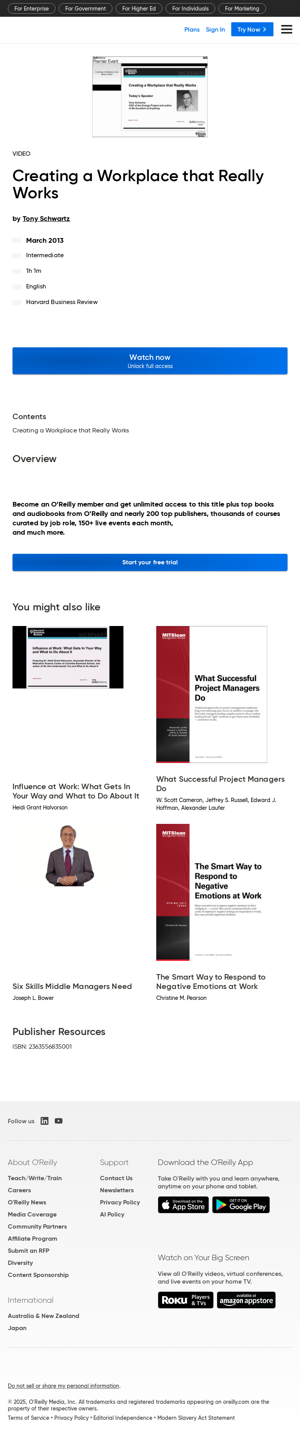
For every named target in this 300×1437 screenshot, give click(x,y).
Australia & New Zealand (43, 1316)
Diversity (20, 1263)
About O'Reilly (32, 1162)
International (31, 1300)
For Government (85, 8)
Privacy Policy (120, 1202)
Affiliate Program (32, 1238)
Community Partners (37, 1226)
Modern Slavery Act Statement (196, 1417)
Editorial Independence (122, 1417)
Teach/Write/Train (35, 1178)
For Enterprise (31, 8)
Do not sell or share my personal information (63, 1385)
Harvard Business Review (62, 302)
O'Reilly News (27, 1202)
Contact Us (116, 1178)
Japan (17, 1328)
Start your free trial (150, 562)
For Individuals (190, 8)
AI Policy (112, 1214)
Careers (19, 1190)
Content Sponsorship (38, 1275)
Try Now (252, 29)
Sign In (215, 29)
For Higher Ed (139, 8)
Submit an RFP (28, 1251)
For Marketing (242, 8)
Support (114, 1162)
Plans (192, 29)
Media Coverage (32, 1214)
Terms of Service (28, 1417)
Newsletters (117, 1190)
